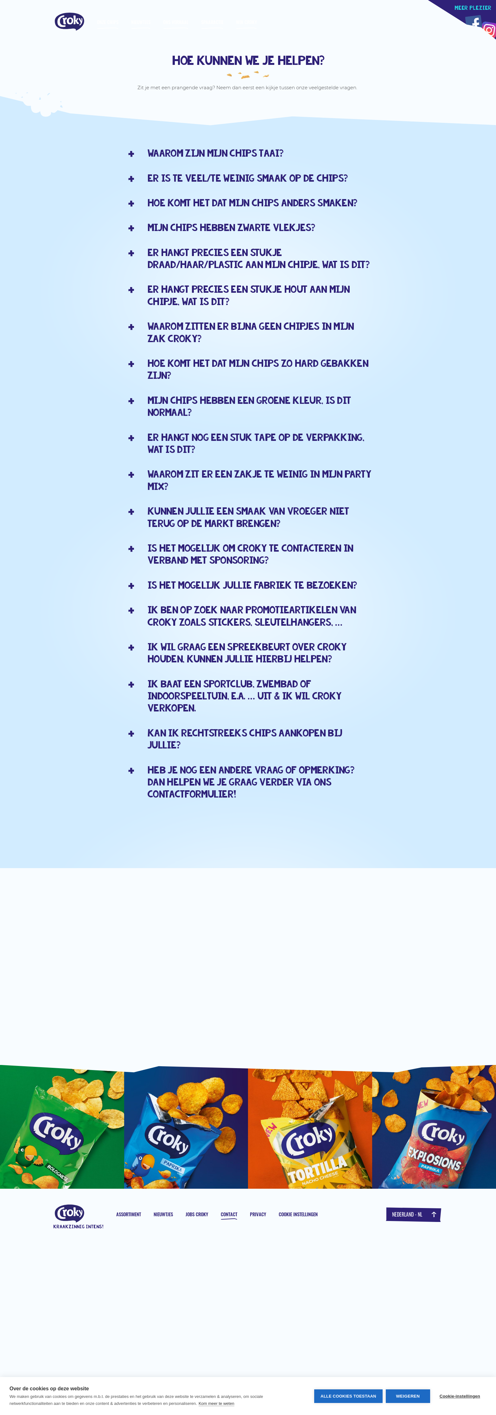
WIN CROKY (246, 21)
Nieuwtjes (140, 21)
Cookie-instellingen (460, 1396)
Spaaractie (212, 21)
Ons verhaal (175, 21)
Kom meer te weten (216, 1403)
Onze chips (107, 21)
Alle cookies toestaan (348, 1396)
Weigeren (408, 1396)
